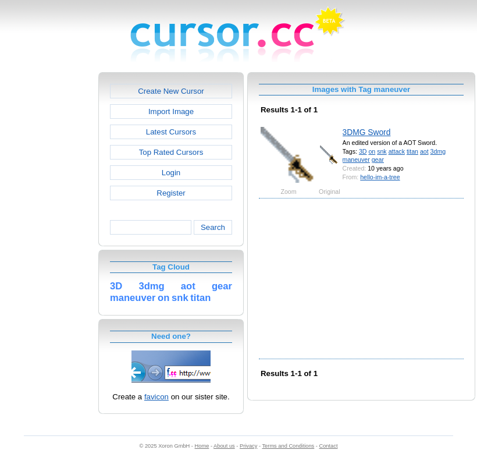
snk (382, 151)
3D (363, 151)
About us (224, 446)
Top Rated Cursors (171, 152)
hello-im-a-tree (380, 176)
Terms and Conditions (288, 446)
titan (412, 151)
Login (171, 172)
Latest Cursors (171, 131)
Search (213, 227)
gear (378, 159)
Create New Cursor (171, 91)
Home (202, 446)
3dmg (438, 151)
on (371, 151)
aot (424, 151)
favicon (156, 396)
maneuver (356, 159)
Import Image (171, 111)
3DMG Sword (367, 132)
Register (170, 193)
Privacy (248, 446)
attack (397, 151)
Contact (328, 446)
